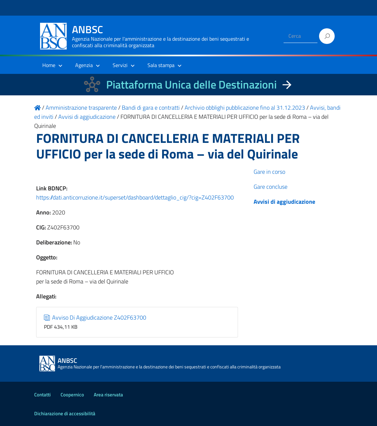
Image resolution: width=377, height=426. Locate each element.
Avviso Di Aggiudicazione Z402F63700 (95, 317)
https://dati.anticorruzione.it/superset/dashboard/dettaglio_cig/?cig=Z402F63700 (135, 197)
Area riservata (108, 394)
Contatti (42, 394)
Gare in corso (269, 171)
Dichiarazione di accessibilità (64, 413)
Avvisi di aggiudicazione (284, 201)
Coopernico (72, 394)
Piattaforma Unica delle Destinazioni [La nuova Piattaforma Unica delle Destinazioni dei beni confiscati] (191, 84)
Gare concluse (270, 186)
